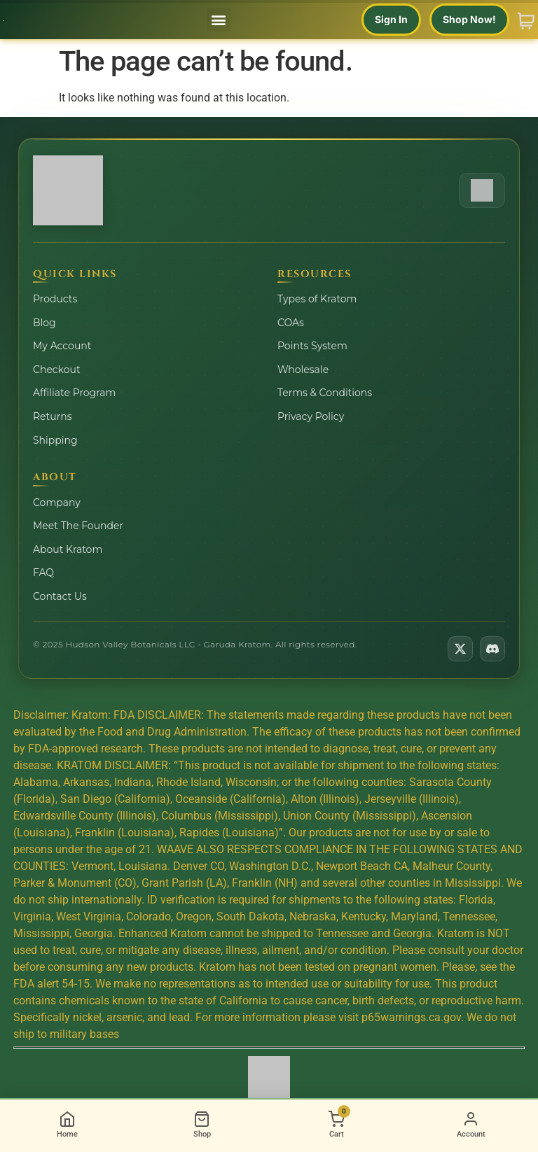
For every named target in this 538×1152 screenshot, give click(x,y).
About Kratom (67, 549)
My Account (62, 345)
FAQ (43, 572)
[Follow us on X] (460, 648)
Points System (312, 345)
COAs (290, 322)
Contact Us (60, 596)
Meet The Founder (78, 525)
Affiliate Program (74, 392)
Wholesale (303, 369)
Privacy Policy (310, 416)
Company (57, 502)
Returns (52, 416)
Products (55, 299)
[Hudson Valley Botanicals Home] (68, 190)
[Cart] (336, 1125)
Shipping (55, 440)
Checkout (57, 369)
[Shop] (202, 1125)
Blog (44, 322)
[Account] (471, 1125)
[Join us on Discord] (492, 648)
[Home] (67, 1125)
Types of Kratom (317, 299)
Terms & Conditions (324, 392)
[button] (218, 19)
